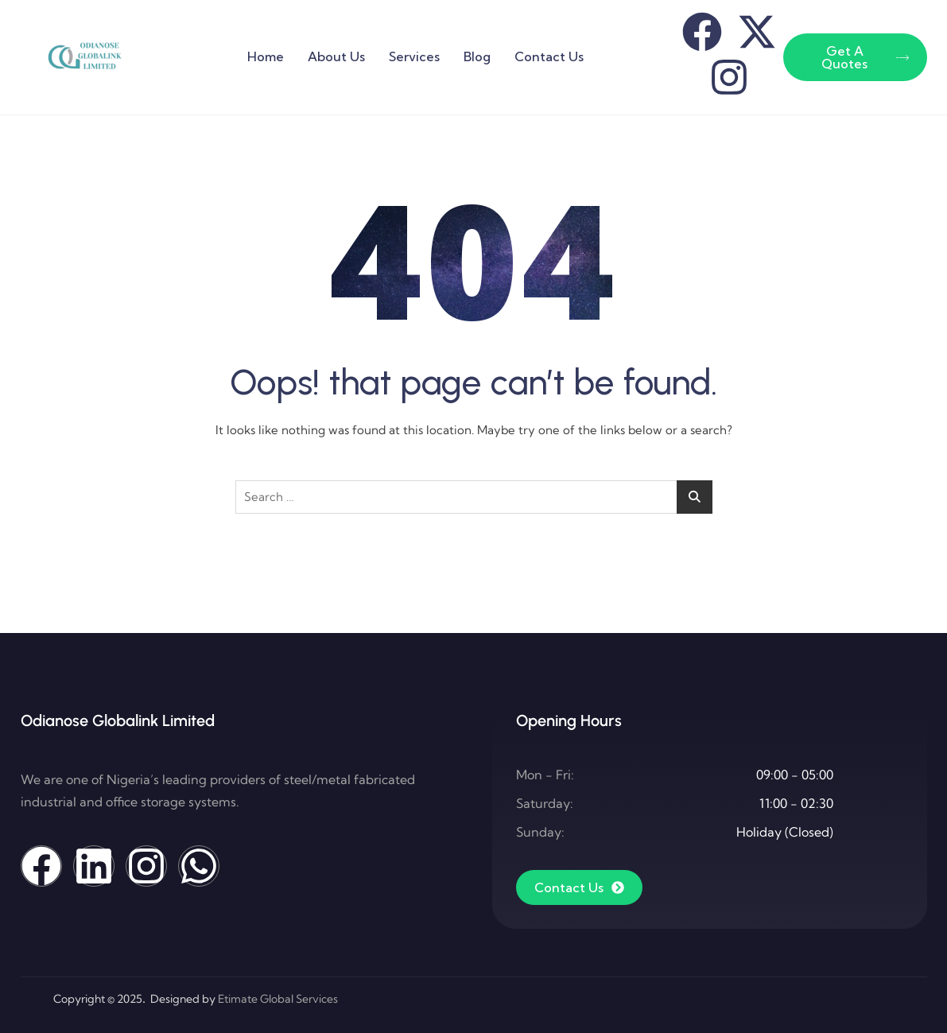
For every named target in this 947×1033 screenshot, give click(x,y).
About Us (336, 56)
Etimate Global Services (278, 999)
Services (414, 56)
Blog (477, 56)
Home (265, 56)
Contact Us (549, 56)
